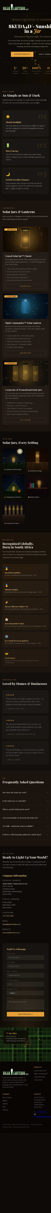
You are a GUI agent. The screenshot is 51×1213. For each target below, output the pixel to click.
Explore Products (22, 54)
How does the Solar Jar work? (25, 794)
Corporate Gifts (39, 1077)
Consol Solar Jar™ (40, 1071)
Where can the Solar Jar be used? (25, 811)
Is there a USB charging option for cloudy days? (25, 837)
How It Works (7, 1097)
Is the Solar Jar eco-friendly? (25, 803)
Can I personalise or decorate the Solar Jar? (25, 820)
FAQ (4, 1107)
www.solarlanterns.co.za (11, 935)
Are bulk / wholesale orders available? (25, 828)
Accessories (38, 1080)
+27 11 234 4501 (8, 918)
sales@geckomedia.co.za (11, 927)
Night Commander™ (41, 1074)
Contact (5, 1110)
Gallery (5, 1101)
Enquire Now (25, 289)
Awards (5, 1104)
